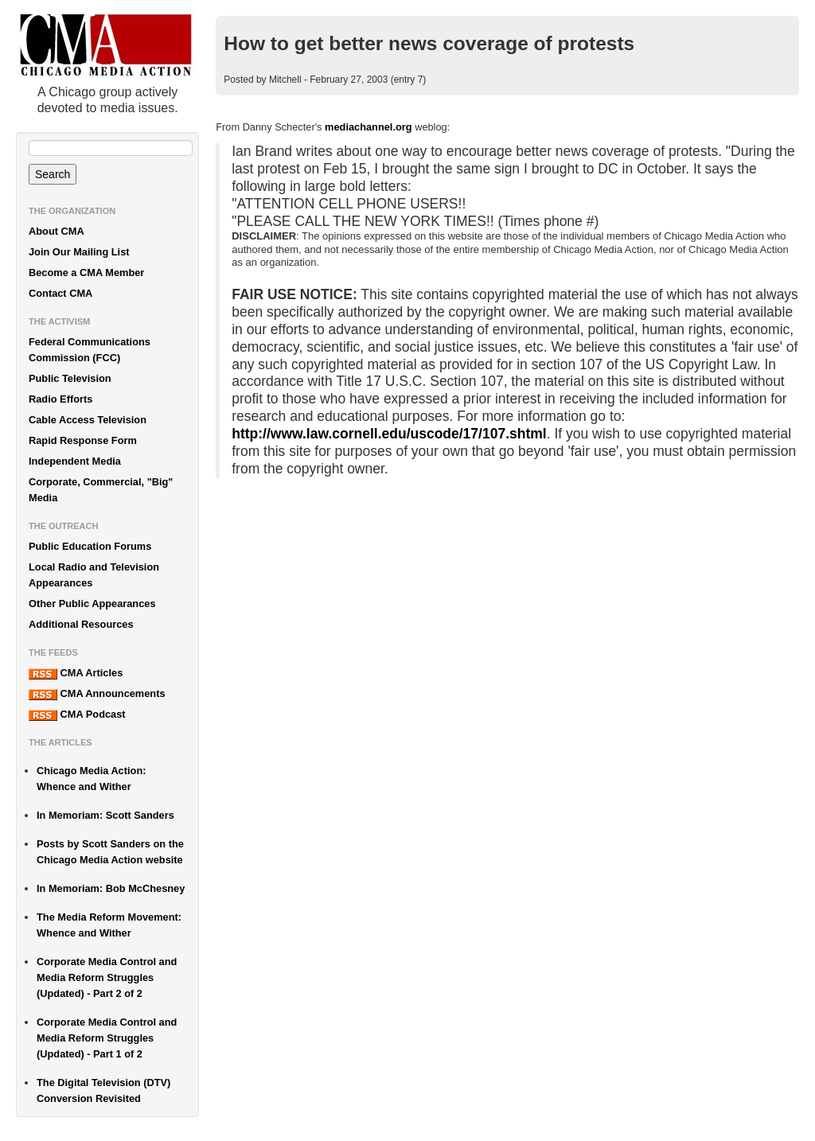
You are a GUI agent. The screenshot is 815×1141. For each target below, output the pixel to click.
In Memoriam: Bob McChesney (111, 888)
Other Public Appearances (92, 603)
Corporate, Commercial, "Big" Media (101, 490)
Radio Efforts (60, 399)
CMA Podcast (77, 714)
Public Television (70, 378)
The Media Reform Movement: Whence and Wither (109, 925)
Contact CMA (60, 293)
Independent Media (75, 461)
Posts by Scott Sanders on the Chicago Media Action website (110, 852)
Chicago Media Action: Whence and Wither (91, 778)
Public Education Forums (90, 546)
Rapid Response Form (83, 440)
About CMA (56, 231)
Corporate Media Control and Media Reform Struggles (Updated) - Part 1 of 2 (107, 1038)
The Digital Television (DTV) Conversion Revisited (103, 1090)
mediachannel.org (368, 127)
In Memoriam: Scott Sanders (105, 815)
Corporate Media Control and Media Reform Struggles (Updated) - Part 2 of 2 (107, 977)
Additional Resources (81, 624)
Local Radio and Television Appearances (94, 575)
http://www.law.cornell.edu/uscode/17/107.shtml (389, 434)
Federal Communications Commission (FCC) (89, 350)
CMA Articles (76, 673)
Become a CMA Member (86, 272)
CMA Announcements (97, 693)
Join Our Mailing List (79, 252)
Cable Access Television (87, 420)
